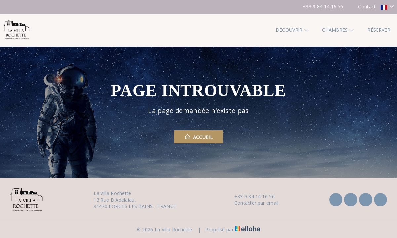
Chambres (338, 30)
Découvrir (292, 30)
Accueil (198, 137)
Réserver (378, 30)
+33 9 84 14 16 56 (251, 196)
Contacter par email (253, 203)
